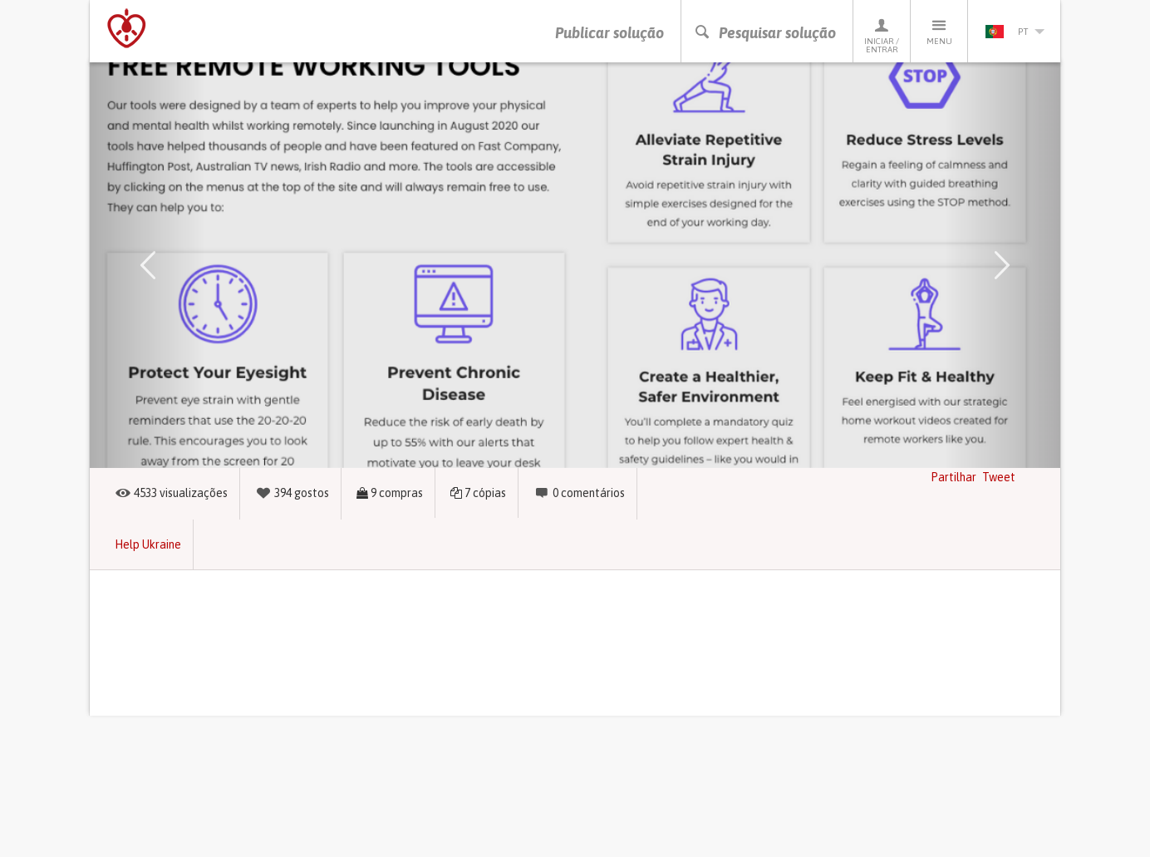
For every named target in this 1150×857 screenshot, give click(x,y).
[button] (148, 265)
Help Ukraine (148, 544)
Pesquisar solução (765, 32)
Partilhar (953, 477)
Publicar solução (609, 33)
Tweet (998, 477)
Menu (939, 31)
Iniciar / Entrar (881, 35)
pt (1014, 32)
